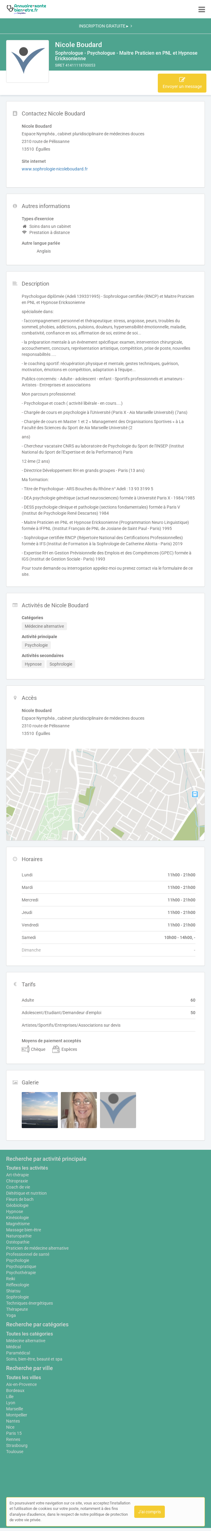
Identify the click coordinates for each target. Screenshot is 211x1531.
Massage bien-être (23, 1229)
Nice (10, 1427)
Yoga (11, 1315)
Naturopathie (18, 1235)
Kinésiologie (17, 1217)
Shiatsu (13, 1290)
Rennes (13, 1439)
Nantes (13, 1421)
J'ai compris (149, 1511)
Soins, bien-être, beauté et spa (34, 1359)
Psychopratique (21, 1266)
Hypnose (14, 1211)
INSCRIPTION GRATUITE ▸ (105, 26)
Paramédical (18, 1352)
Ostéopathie (17, 1242)
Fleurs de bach (20, 1199)
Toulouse (14, 1451)
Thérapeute (17, 1309)
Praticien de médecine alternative (37, 1248)
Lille (9, 1396)
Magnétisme (18, 1223)
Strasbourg (17, 1445)
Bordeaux (15, 1390)
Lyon (10, 1402)
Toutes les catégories (29, 1334)
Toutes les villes (23, 1377)
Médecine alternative (25, 1340)
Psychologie (17, 1260)
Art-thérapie (17, 1174)
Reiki (10, 1278)
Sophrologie (17, 1297)
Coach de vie (18, 1187)
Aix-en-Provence (21, 1384)
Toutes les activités (27, 1168)
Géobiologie (17, 1205)
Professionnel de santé (27, 1254)
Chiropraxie (17, 1180)
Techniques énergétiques (29, 1303)
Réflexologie (17, 1284)
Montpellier (16, 1414)
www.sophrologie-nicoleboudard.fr (55, 168)
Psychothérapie (21, 1272)
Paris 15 (14, 1433)
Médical (13, 1346)
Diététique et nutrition (26, 1193)
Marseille (14, 1408)
